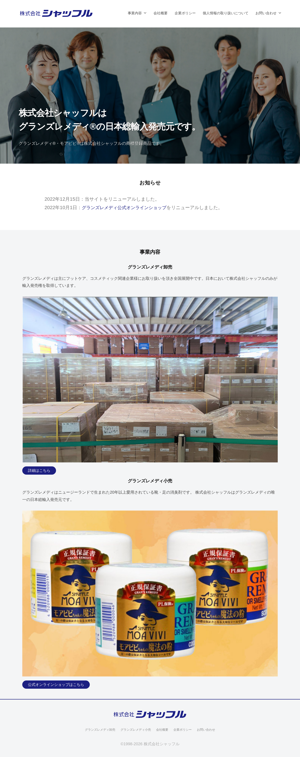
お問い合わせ (266, 13)
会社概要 (161, 13)
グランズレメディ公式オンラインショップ (126, 207)
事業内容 (135, 13)
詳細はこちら (40, 470)
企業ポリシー (185, 13)
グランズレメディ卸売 (97, 729)
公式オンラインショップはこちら (58, 684)
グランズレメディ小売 (135, 729)
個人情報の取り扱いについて (225, 13)
